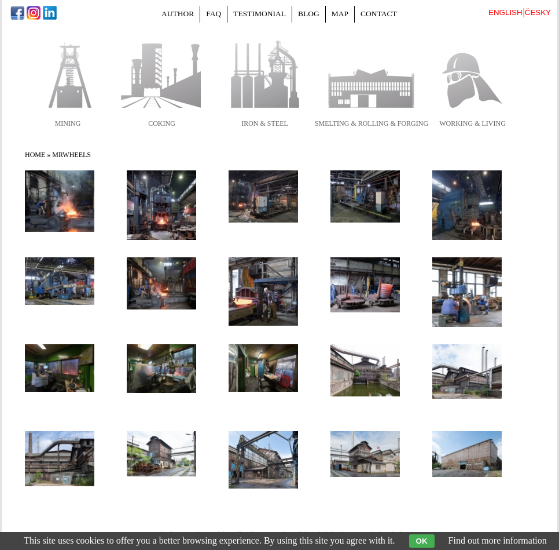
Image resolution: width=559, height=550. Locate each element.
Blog (308, 13)
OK (422, 541)
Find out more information (497, 540)
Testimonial (259, 13)
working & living (472, 123)
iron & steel (264, 123)
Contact (379, 13)
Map (340, 13)
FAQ (213, 13)
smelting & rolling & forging (371, 123)
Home (35, 155)
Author (177, 13)
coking (161, 123)
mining (68, 123)
